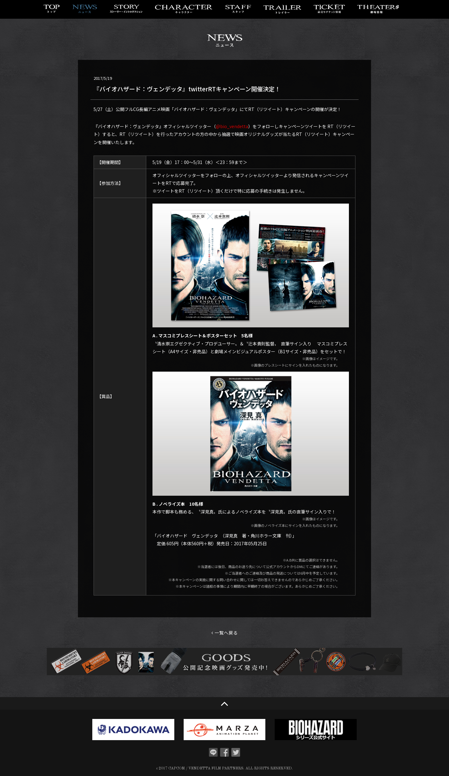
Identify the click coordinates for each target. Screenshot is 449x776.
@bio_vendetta (232, 126)
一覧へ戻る (224, 632)
